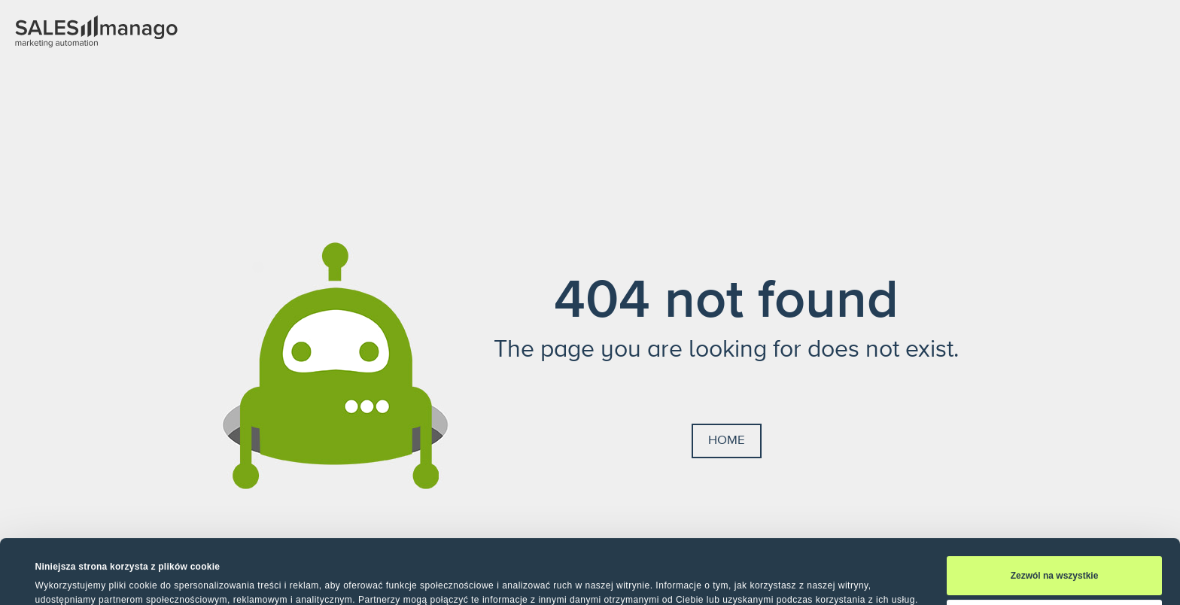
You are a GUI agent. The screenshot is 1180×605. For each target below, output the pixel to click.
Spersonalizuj (1054, 563)
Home (726, 440)
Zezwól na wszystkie (1055, 520)
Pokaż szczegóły (71, 578)
